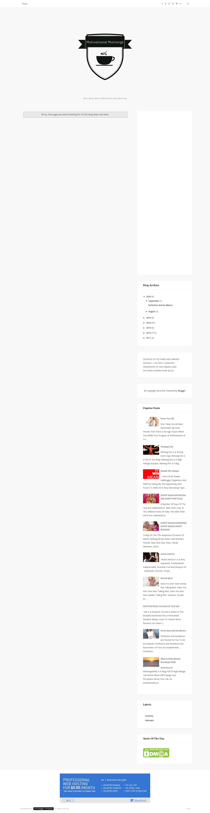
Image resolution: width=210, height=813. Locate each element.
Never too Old (167, 418)
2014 (149, 327)
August (152, 311)
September (154, 301)
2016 (149, 322)
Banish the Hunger (170, 471)
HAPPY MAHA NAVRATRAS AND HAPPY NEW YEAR (173, 497)
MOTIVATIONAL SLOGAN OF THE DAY (161, 606)
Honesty (149, 715)
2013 (149, 332)
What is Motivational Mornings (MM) (170, 660)
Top (188, 808)
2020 (149, 296)
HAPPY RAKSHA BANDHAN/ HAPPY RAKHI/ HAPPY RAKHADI (174, 526)
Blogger (181, 390)
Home (25, 4)
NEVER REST (167, 578)
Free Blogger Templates (43, 808)
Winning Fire (167, 447)
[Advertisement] (165, 192)
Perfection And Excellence (160, 305)
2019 (149, 317)
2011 (149, 337)
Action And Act (168, 554)
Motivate (149, 720)
